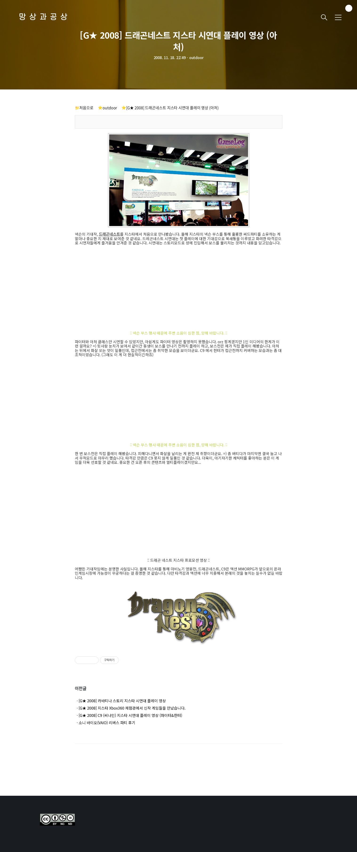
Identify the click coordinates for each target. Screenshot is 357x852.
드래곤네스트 (109, 234)
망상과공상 (45, 17)
